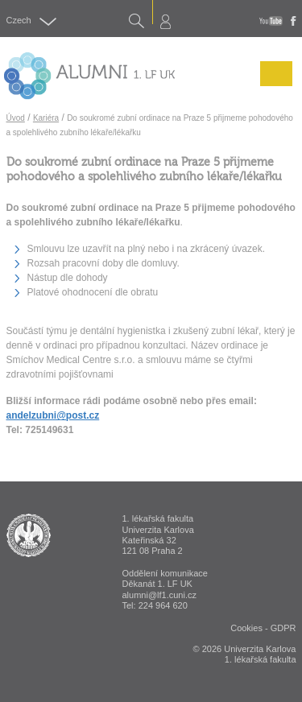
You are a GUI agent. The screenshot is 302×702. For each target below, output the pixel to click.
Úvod (15, 118)
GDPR (283, 628)
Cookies (246, 628)
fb (293, 21)
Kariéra (46, 118)
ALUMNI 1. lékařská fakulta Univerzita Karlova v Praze (28, 535)
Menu (272, 85)
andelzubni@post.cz (53, 415)
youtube (271, 21)
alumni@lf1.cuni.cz (159, 595)
